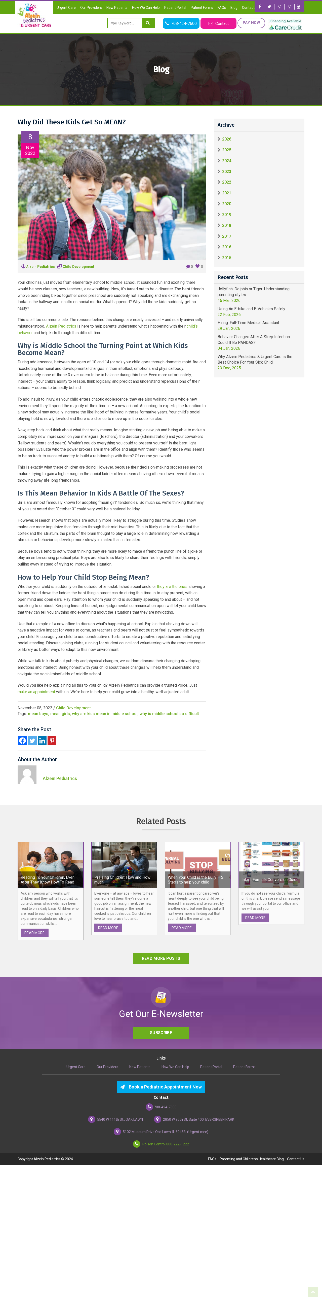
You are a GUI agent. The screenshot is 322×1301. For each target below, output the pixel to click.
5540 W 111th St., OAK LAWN (115, 1119)
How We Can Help (146, 8)
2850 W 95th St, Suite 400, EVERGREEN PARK (194, 1119)
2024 (226, 160)
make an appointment (36, 691)
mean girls (60, 713)
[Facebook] (22, 740)
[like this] (197, 266)
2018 (226, 225)
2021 (226, 193)
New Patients (117, 8)
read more (34, 933)
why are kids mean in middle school (105, 713)
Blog (233, 8)
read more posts (161, 958)
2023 (226, 171)
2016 (226, 246)
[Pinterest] (52, 740)
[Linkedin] (42, 740)
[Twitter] (32, 740)
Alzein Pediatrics (40, 267)
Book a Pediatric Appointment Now (161, 1086)
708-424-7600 (161, 1107)
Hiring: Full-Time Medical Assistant (248, 322)
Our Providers (91, 8)
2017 (226, 236)
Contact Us (250, 8)
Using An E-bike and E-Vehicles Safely (251, 308)
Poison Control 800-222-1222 (161, 1144)
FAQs (222, 8)
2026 (226, 139)
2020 (226, 203)
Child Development (78, 267)
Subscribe (161, 1032)
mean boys (38, 713)
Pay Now (250, 22)
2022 (226, 182)
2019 (226, 214)
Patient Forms (202, 8)
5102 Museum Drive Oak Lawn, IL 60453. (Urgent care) (161, 1131)
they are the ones (172, 586)
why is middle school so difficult (169, 713)
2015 (226, 257)
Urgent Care (66, 8)
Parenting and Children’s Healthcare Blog (252, 1159)
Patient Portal (175, 8)
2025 (226, 150)
